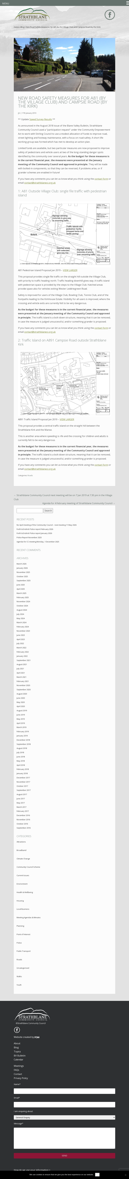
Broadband (21, 850)
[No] (125, 1175)
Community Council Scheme (28, 867)
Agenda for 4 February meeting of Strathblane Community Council (78, 503)
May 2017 (21, 803)
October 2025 (22, 576)
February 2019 (23, 731)
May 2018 (21, 761)
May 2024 (21, 618)
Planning (20, 926)
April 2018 (21, 765)
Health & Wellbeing (25, 892)
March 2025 (21, 593)
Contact (18, 1074)
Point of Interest (23, 934)
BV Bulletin (19, 1055)
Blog (22, 27)
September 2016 (24, 828)
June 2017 (21, 798)
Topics (17, 1051)
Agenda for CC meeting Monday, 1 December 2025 (38, 541)
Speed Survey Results (40, 119)
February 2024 (23, 626)
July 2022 (20, 643)
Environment (22, 884)
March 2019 (21, 727)
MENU (5, 3)
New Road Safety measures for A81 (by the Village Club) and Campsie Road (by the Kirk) (62, 102)
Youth (19, 985)
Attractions (21, 841)
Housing (20, 900)
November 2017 (23, 782)
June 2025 (21, 584)
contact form (101, 178)
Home (16, 27)
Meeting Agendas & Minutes (29, 917)
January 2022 (22, 656)
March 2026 (21, 563)
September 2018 (24, 744)
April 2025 (21, 589)
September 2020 (24, 689)
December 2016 (23, 815)
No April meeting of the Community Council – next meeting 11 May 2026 (46, 525)
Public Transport (24, 951)
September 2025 (24, 580)
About (17, 1043)
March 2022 (21, 647)
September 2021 (24, 660)
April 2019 (21, 723)
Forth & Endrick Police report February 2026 (35, 529)
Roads (30, 475)
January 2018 (22, 773)
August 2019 (22, 710)
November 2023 (23, 631)
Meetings (19, 1065)
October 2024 (22, 605)
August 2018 (22, 748)
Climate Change (23, 858)
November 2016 (23, 819)
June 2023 (21, 635)
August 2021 (22, 664)
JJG (19, 113)
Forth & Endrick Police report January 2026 (34, 533)
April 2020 (21, 706)
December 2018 (23, 740)
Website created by (26, 1037)
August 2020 (22, 693)
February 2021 (23, 681)
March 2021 (21, 677)
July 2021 (20, 668)
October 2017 (22, 786)
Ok (97, 1175)
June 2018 (21, 756)
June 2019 (21, 714)
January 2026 (22, 568)
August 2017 (22, 794)
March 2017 (21, 807)
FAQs (16, 1070)
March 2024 (21, 622)
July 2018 (20, 752)
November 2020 (23, 685)
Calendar (18, 1059)
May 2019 (21, 719)
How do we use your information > (32, 1170)
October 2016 (22, 823)
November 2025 (23, 572)
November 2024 (23, 601)
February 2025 (23, 597)
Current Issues (23, 875)
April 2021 (21, 673)
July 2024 (20, 614)
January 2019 (22, 735)
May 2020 (21, 702)
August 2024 (22, 610)
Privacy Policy (21, 1078)
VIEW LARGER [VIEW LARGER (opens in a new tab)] (70, 270)
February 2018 (23, 769)
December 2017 (23, 777)
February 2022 (23, 652)
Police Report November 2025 (29, 537)
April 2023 (21, 639)
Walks (19, 976)
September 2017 (24, 790)
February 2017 (23, 811)
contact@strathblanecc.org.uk (40, 182)
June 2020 (21, 698)
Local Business (23, 909)
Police (19, 943)
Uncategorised (23, 968)
